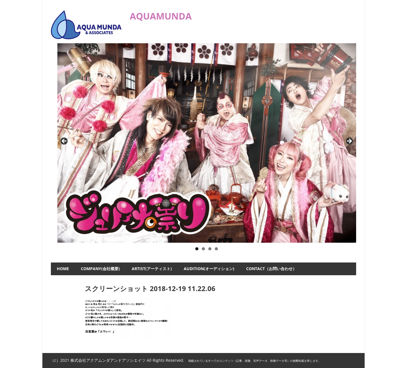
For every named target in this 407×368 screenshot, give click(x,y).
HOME (63, 268)
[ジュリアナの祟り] (206, 143)
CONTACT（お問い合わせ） (271, 268)
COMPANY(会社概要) (100, 268)
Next (349, 141)
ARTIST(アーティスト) (152, 268)
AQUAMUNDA (161, 16)
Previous (64, 141)
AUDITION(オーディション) (209, 268)
